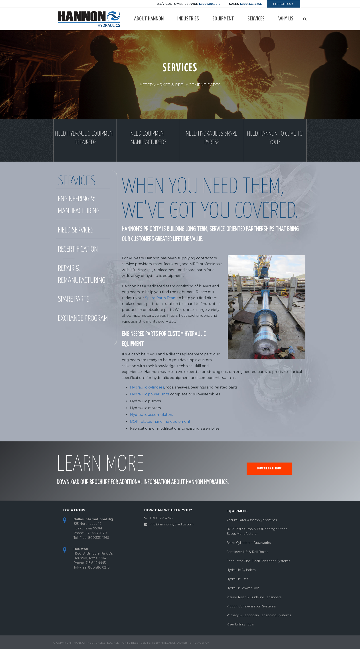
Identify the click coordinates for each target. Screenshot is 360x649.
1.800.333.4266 (251, 4)
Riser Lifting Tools (240, 624)
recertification (78, 249)
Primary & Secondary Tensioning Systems (258, 615)
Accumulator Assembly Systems (251, 520)
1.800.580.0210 (209, 4)
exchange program (83, 318)
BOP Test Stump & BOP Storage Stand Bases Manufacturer (256, 531)
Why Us (285, 19)
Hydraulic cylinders (147, 387)
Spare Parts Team (160, 298)
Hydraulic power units (149, 394)
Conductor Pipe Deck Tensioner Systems (258, 561)
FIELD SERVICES (75, 230)
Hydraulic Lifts (237, 579)
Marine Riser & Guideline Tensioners (253, 597)
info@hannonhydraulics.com (172, 524)
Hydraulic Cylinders (240, 570)
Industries (188, 19)
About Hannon (149, 19)
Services (256, 19)
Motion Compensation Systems (251, 606)
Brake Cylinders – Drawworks (248, 543)
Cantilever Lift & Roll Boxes (247, 552)
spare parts (73, 299)
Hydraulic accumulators (151, 415)
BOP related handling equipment (160, 421)
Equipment (223, 19)
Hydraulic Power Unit (242, 588)
